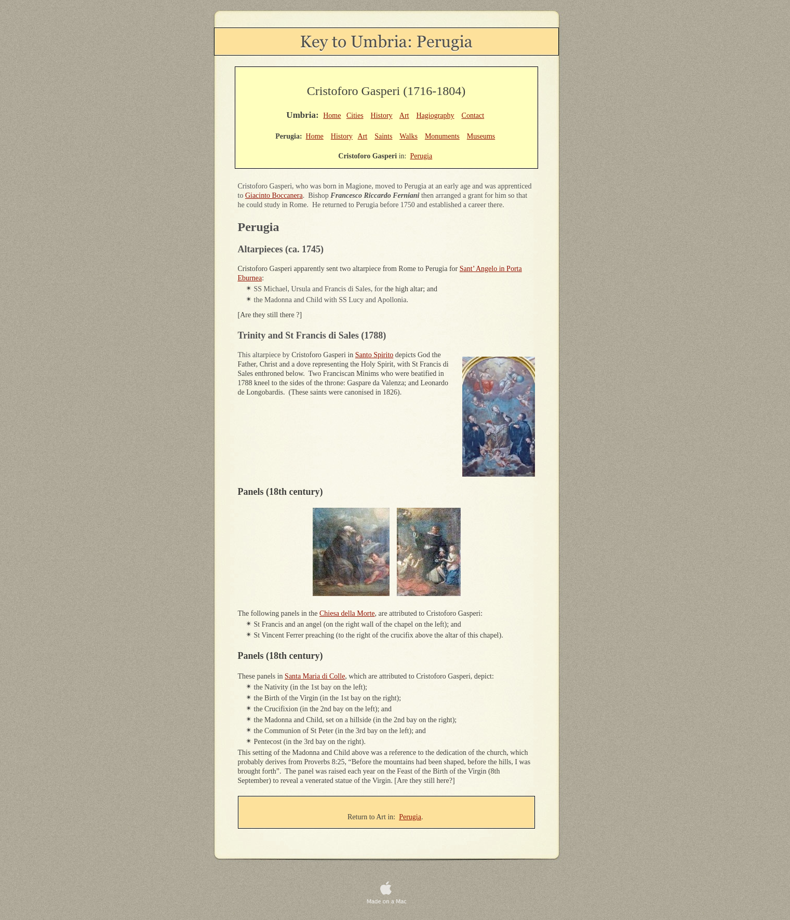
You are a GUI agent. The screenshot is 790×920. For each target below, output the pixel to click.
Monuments (442, 136)
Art (404, 115)
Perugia (410, 817)
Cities (355, 115)
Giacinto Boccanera (274, 195)
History (382, 115)
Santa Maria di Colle (315, 676)
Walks (408, 136)
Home (332, 115)
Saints (383, 136)
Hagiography (435, 115)
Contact (473, 115)
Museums (481, 136)
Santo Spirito (374, 355)
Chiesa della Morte (347, 613)
